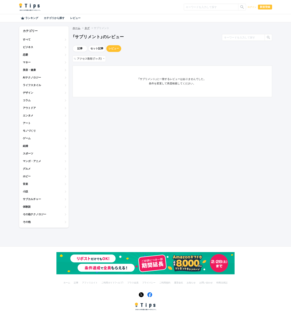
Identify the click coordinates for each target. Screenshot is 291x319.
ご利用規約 (164, 282)
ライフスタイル (32, 85)
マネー (27, 62)
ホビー (27, 176)
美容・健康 (29, 69)
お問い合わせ (206, 282)
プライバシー (149, 282)
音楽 (25, 183)
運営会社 (178, 282)
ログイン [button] (252, 7)
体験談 (27, 206)
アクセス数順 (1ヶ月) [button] (89, 58)
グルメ (27, 168)
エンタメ (28, 115)
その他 (27, 221)
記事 (80, 48)
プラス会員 (132, 282)
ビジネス (28, 47)
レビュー (75, 17)
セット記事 (96, 48)
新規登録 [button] (265, 6)
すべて (27, 39)
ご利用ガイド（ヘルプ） (112, 282)
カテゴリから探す (54, 17)
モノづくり (29, 130)
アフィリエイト (90, 282)
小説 (25, 191)
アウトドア (29, 107)
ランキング (29, 18)
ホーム (76, 28)
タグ (87, 28)
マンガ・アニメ (32, 161)
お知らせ (191, 282)
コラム (27, 100)
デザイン (28, 92)
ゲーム (27, 138)
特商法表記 (222, 282)
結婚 (25, 145)
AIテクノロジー (32, 77)
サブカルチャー (32, 199)
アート (27, 123)
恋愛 (25, 54)
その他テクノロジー (34, 214)
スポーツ (28, 153)
